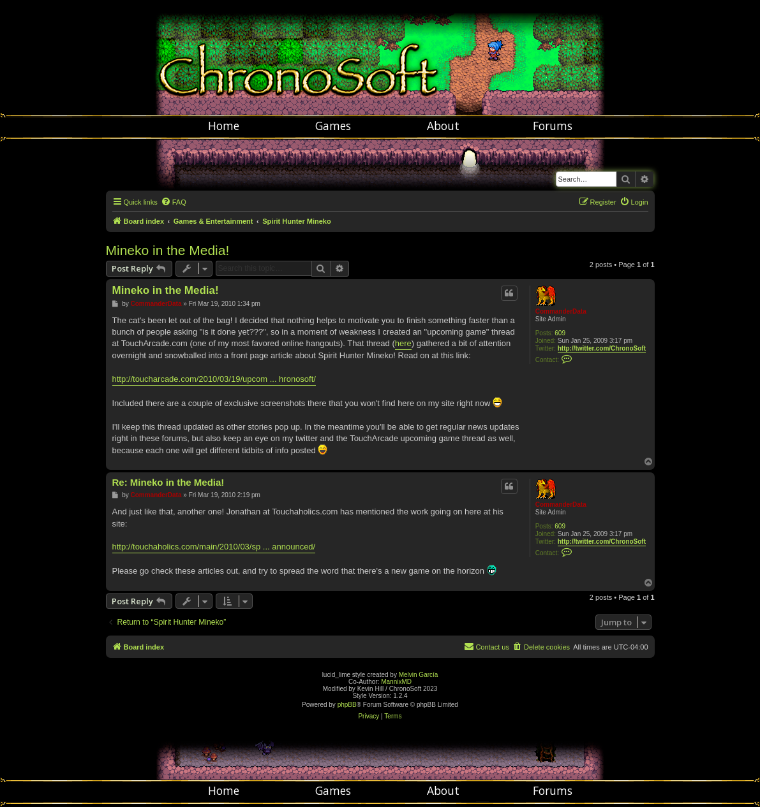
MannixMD (396, 681)
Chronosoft (380, 57)
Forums (552, 125)
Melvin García (418, 674)
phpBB (347, 704)
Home (223, 125)
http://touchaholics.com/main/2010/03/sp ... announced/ (214, 546)
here (403, 343)
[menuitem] (173, 202)
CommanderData (560, 311)
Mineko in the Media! (168, 250)
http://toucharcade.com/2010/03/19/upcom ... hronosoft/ (214, 379)
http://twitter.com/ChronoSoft (602, 348)
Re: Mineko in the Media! (168, 482)
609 (560, 333)
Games (333, 125)
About (443, 125)
